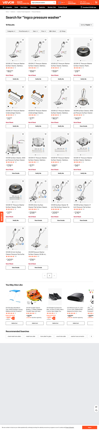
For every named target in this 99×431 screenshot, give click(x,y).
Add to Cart (14, 323)
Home (7, 11)
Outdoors (13, 11)
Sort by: (83, 25)
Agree (89, 427)
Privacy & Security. (69, 427)
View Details (83, 126)
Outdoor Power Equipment (23, 11)
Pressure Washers (36, 11)
